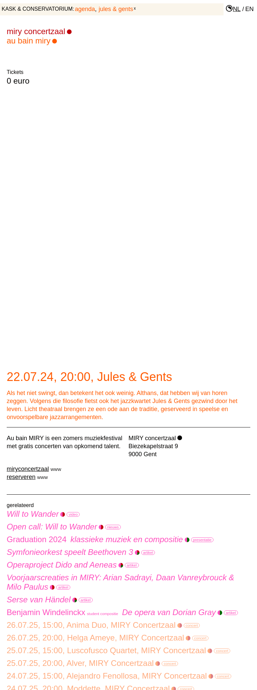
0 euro (18, 80)
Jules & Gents (116, 9)
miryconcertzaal (28, 469)
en (249, 9)
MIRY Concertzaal (39, 31)
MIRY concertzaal (152, 438)
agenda (85, 9)
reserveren (21, 477)
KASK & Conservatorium (37, 9)
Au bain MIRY (32, 40)
